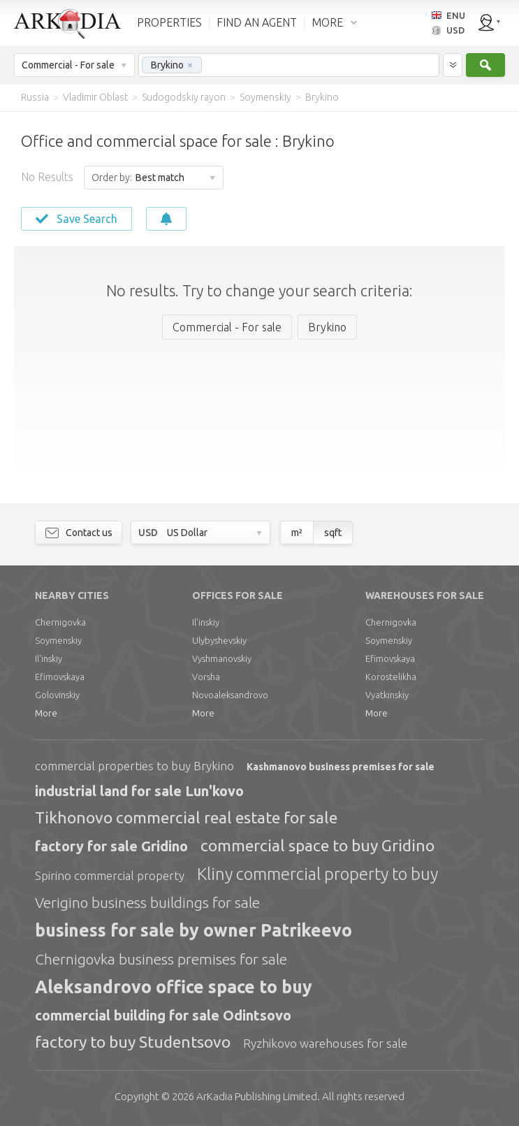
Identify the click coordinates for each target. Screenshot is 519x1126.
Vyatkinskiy (387, 695)
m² (296, 532)
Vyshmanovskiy (221, 658)
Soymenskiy (58, 640)
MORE (327, 22)
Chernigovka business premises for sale (161, 959)
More (46, 713)
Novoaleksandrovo (230, 695)
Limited (256, 1096)
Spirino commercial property (109, 875)
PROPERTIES (169, 22)
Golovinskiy (57, 695)
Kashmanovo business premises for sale (340, 766)
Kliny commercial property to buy (317, 874)
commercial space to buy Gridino (317, 845)
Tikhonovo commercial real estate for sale (186, 817)
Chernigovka (60, 622)
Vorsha (206, 676)
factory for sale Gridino (111, 846)
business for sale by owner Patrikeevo (193, 930)
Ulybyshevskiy (219, 640)
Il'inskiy (48, 658)
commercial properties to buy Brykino (134, 765)
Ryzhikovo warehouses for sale (325, 1043)
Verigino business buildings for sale (147, 902)
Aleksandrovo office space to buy (173, 987)
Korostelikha (390, 676)
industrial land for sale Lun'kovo (139, 791)
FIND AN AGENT (257, 22)
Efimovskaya (60, 676)
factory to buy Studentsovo (133, 1042)
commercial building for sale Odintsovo (163, 1015)
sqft (333, 532)
